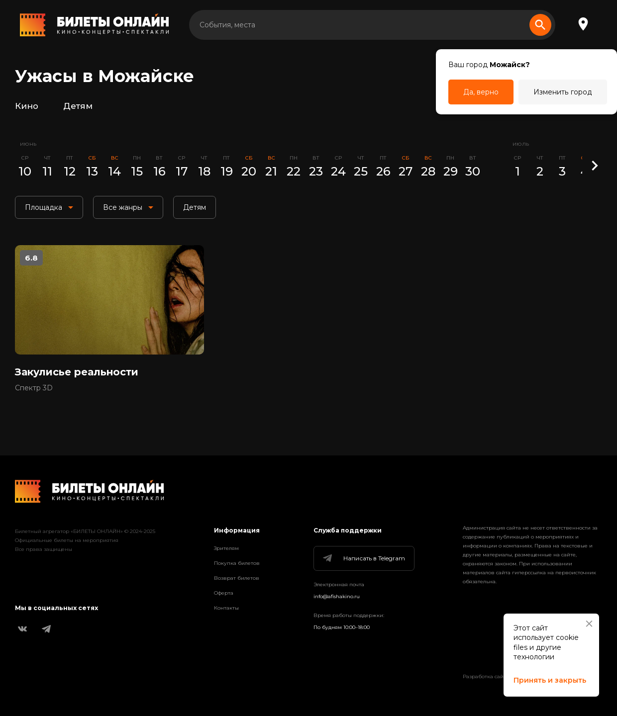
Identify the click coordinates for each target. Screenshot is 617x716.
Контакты (226, 608)
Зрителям (226, 548)
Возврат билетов (236, 578)
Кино (26, 106)
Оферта (223, 593)
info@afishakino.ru (336, 596)
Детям (78, 106)
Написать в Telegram (363, 558)
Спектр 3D (34, 388)
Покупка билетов (237, 563)
